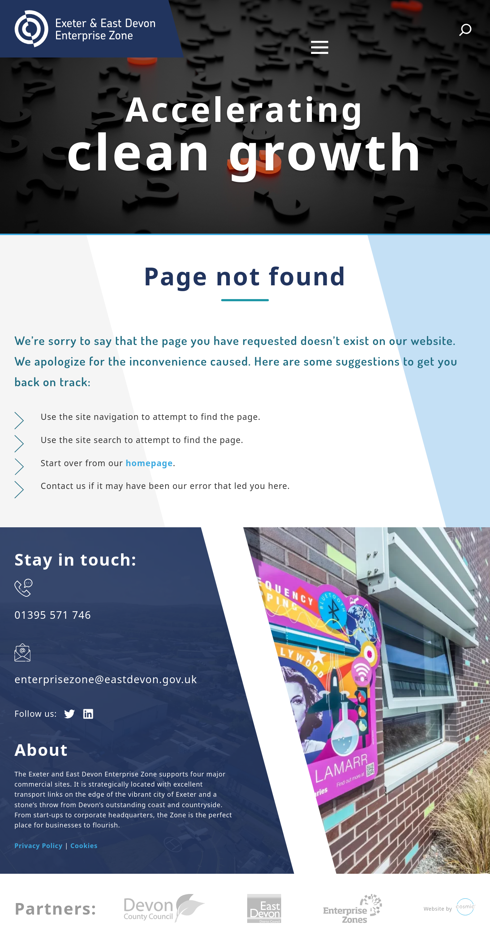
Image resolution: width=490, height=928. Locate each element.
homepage (149, 448)
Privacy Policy (38, 830)
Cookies (84, 830)
